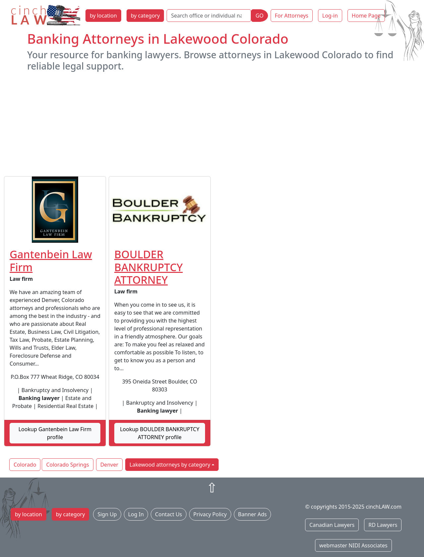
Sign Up (107, 514)
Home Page (366, 15)
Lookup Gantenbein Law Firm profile (55, 433)
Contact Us (168, 514)
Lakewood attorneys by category (170, 464)
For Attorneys (291, 15)
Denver (109, 464)
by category (145, 15)
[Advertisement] (212, 123)
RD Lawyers (382, 525)
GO (259, 15)
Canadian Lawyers (331, 525)
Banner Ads (252, 514)
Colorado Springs (67, 464)
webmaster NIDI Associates (353, 545)
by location (103, 15)
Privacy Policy (210, 514)
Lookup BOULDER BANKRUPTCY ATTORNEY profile (159, 433)
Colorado (25, 464)
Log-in (330, 15)
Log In (136, 514)
